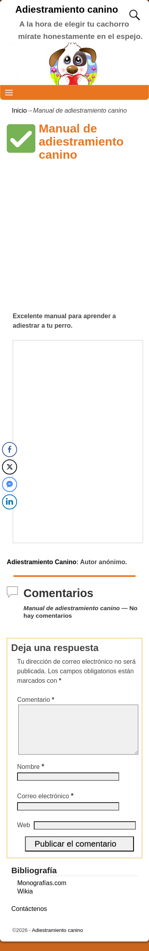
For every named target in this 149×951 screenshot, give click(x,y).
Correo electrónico (46, 805)
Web (23, 834)
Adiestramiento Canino (41, 562)
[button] (21, 138)
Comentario (36, 699)
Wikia (25, 900)
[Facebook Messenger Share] (9, 484)
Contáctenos (29, 918)
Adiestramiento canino (66, 9)
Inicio (19, 110)
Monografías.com (42, 892)
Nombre (31, 776)
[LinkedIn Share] (9, 501)
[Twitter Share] (9, 467)
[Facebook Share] (9, 449)
